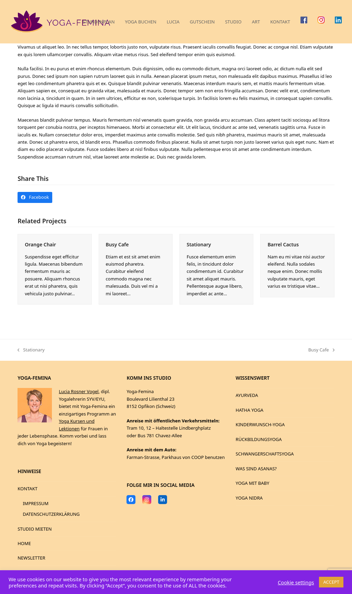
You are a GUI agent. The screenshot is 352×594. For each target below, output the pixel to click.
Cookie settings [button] (296, 582)
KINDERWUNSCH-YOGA (260, 424)
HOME (24, 543)
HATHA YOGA (250, 410)
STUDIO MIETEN (35, 529)
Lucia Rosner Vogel (79, 391)
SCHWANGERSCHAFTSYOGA (265, 454)
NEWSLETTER (31, 558)
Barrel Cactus (283, 244)
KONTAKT (27, 488)
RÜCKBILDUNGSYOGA (259, 439)
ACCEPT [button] (331, 582)
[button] (35, 197)
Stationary (199, 244)
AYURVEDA (247, 395)
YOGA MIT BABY (253, 483)
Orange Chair (40, 244)
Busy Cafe (117, 244)
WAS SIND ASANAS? (256, 468)
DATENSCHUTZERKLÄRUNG (51, 514)
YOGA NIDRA (249, 498)
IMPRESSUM (35, 503)
